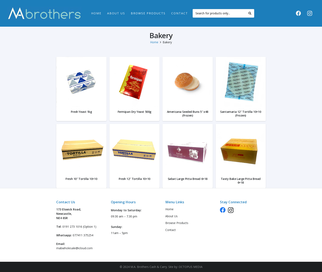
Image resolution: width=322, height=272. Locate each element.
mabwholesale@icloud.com (74, 248)
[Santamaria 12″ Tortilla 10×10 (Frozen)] (241, 82)
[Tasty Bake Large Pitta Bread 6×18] (241, 149)
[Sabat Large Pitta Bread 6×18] (187, 149)
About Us (171, 216)
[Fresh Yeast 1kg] (81, 82)
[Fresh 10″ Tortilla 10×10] (81, 149)
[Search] (250, 13)
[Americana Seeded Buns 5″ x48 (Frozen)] (187, 82)
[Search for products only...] (223, 13)
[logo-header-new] (44, 13)
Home (154, 42)
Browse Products (176, 223)
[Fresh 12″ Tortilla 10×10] (134, 149)
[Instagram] (310, 13)
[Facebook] (298, 13)
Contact (170, 230)
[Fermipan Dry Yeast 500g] (134, 82)
